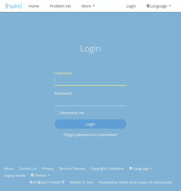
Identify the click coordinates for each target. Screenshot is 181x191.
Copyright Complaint (107, 168)
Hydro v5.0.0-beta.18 (135, 182)
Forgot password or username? (91, 134)
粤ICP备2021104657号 (47, 182)
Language (159, 5)
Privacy (47, 168)
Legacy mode (14, 175)
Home (34, 5)
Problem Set (60, 5)
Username (90, 78)
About (9, 168)
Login (131, 5)
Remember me (69, 112)
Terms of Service (72, 168)
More (89, 5)
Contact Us (28, 168)
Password (90, 98)
